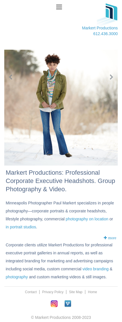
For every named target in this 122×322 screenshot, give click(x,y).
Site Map (75, 292)
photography (17, 277)
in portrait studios (21, 227)
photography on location (87, 219)
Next (108, 77)
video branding (95, 269)
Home (92, 292)
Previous (13, 77)
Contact (30, 292)
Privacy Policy (53, 292)
